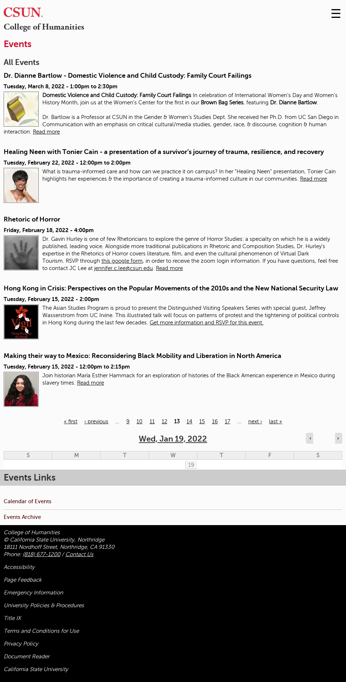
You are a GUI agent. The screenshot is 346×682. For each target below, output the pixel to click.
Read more (46, 132)
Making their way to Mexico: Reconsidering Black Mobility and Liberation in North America (142, 355)
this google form (122, 261)
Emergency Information (33, 593)
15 (202, 421)
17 (227, 421)
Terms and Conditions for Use (41, 631)
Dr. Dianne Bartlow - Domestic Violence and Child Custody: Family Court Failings (127, 75)
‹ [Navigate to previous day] (310, 438)
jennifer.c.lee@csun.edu (123, 268)
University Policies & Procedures (44, 605)
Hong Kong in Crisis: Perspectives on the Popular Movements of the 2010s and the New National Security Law (171, 288)
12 (164, 421)
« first (70, 421)
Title (12, 618)
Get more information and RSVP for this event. (207, 322)
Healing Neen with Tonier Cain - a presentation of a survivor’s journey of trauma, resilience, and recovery (164, 151)
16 (215, 421)
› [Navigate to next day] (338, 438)
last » (275, 421)
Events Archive (22, 517)
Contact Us (79, 554)
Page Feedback (23, 580)
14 (189, 421)
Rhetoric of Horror (32, 219)
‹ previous (96, 421)
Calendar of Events (27, 501)
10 (139, 421)
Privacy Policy (21, 644)
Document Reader (26, 656)
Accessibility (19, 567)
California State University (36, 669)
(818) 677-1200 (41, 554)
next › (255, 421)
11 (152, 421)
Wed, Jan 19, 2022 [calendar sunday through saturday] (173, 438)
